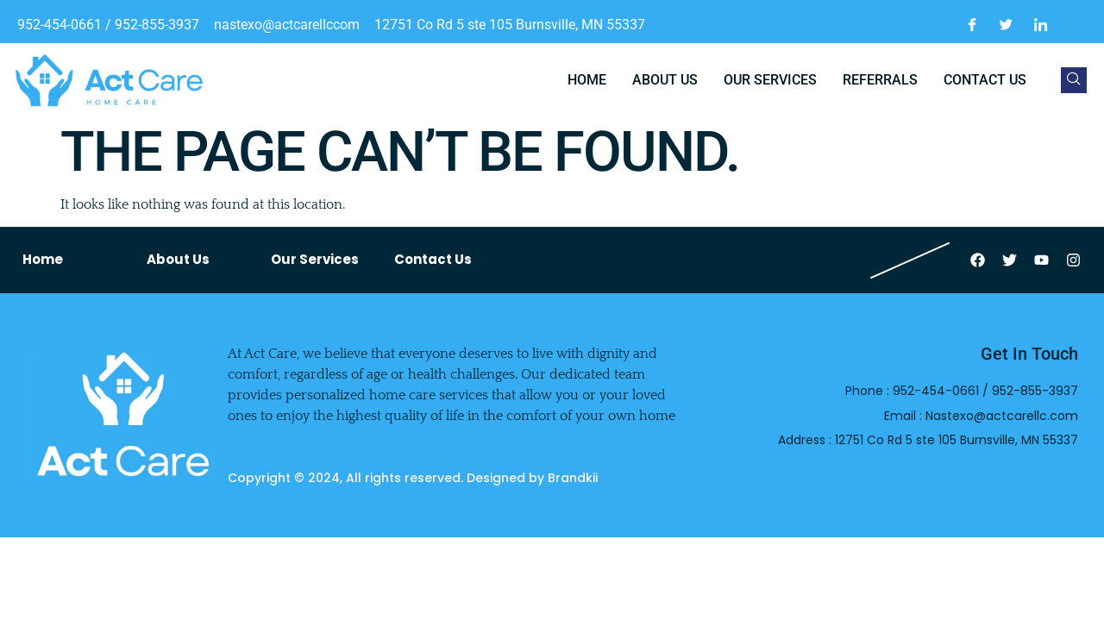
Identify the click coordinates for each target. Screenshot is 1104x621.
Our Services (770, 80)
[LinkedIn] (1041, 25)
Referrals (880, 80)
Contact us (985, 80)
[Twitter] (1006, 25)
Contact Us (433, 259)
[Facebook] (972, 25)
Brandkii (573, 477)
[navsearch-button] (1074, 80)
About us (665, 80)
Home (587, 80)
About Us (178, 259)
